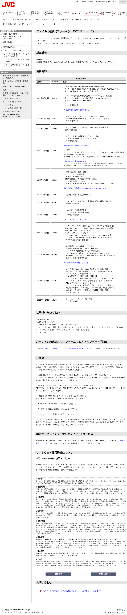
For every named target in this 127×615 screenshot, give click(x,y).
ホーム (77, 1)
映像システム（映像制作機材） (14, 86)
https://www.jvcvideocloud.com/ (75, 161)
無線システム (8, 90)
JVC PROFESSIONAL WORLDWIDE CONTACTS (13, 115)
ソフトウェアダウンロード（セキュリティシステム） (16, 55)
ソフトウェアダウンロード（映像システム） (16, 66)
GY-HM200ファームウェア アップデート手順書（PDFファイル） (67, 348)
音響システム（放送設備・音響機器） (15, 82)
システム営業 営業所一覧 (12, 108)
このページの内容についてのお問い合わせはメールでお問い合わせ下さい (72, 591)
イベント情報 (8, 105)
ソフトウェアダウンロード (60, 19)
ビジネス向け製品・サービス (21, 19)
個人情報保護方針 (35, 612)
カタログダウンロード (11, 98)
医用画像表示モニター (11, 47)
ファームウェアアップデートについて (78, 219)
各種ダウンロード (41, 19)
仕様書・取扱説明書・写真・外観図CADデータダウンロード (15, 94)
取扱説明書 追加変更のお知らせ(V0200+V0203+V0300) (85, 188)
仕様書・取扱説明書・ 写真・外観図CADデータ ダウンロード (12, 36)
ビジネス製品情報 (87, 1)
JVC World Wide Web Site (18, 610)
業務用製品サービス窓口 (12, 111)
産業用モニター (8, 42)
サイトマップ (112, 1)
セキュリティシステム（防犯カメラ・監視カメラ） (15, 77)
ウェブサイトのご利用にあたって (13, 612)
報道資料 (5, 610)
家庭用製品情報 (100, 1)
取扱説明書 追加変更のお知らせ (76, 110)
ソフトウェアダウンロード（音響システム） (16, 61)
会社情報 (120, 610)
